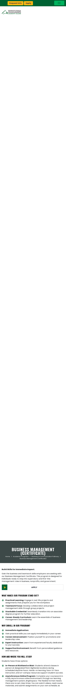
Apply (28, 3)
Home (7, 556)
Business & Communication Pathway (45, 556)
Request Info (15, 3)
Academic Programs (21, 556)
